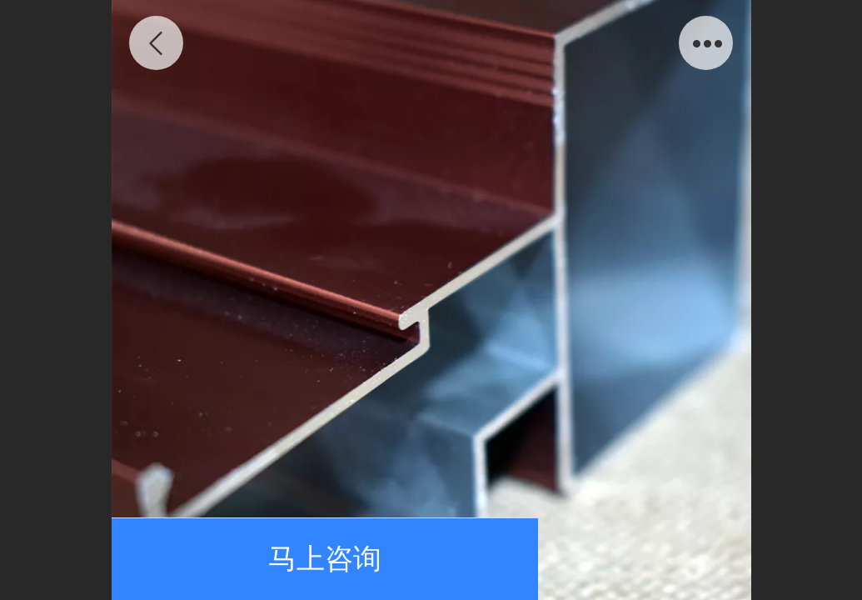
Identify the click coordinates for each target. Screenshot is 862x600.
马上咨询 (324, 558)
